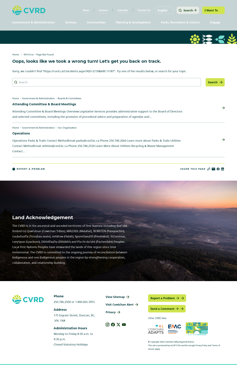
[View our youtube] (124, 324)
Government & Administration (33, 22)
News (85, 10)
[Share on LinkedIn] (222, 169)
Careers (102, 10)
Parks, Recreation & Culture (180, 22)
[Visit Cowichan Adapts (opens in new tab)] (156, 329)
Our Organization (67, 127)
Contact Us (143, 10)
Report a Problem (28, 169)
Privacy (111, 312)
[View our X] (118, 324)
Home (15, 54)
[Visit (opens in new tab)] (197, 329)
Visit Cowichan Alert (120, 304)
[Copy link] (208, 169)
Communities (96, 22)
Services (71, 22)
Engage (215, 22)
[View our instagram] (108, 324)
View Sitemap (115, 297)
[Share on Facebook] (218, 169)
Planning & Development (133, 22)
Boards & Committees (69, 98)
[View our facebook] (113, 324)
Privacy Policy (201, 345)
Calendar (122, 10)
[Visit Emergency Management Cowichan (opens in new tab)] (174, 329)
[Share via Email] (213, 169)
